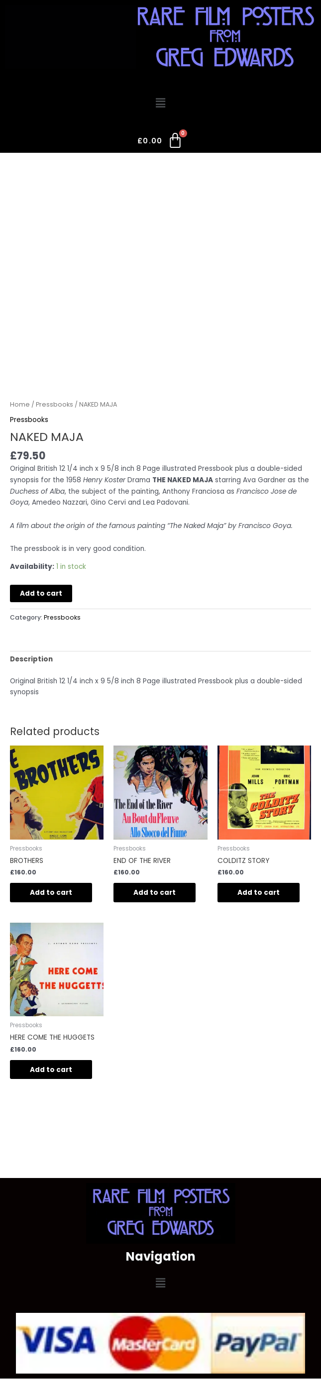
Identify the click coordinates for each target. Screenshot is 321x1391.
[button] (160, 103)
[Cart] (160, 142)
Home (20, 404)
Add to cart (41, 593)
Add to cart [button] (51, 892)
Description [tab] (31, 659)
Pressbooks (54, 404)
